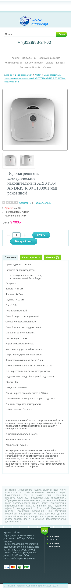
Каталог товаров (34, 62)
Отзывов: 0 (25, 203)
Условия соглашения (53, 545)
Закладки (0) (29, 58)
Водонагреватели (23, 75)
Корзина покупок (13, 62)
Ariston (38, 75)
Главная (15, 58)
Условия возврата (53, 538)
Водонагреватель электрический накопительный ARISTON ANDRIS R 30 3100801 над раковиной (35, 78)
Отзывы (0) (52, 257)
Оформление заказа (49, 58)
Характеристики (31, 257)
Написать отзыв (42, 203)
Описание (10, 257)
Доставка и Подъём (30, 67)
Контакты (61, 62)
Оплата (49, 62)
